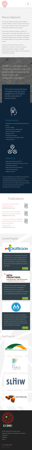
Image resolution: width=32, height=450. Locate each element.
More (25, 268)
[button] (28, 4)
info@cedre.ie (6, 447)
